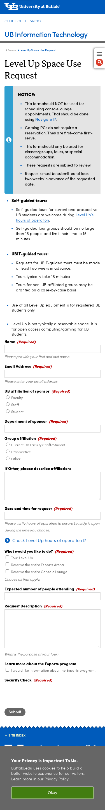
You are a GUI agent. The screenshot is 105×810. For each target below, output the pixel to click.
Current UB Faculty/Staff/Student (38, 445)
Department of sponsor (25, 421)
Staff (15, 405)
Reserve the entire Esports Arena (37, 565)
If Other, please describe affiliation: (37, 468)
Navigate (45, 119)
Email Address (17, 366)
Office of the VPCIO (22, 21)
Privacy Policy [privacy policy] (56, 779)
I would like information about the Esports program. (53, 671)
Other (15, 459)
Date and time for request (28, 508)
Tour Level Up (22, 558)
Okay (52, 792)
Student (17, 412)
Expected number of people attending (39, 589)
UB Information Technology (45, 34)
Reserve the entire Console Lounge (39, 572)
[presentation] (47, 694)
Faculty (17, 398)
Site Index (16, 735)
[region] (52, 778)
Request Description (23, 606)
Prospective (21, 452)
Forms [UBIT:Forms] (12, 50)
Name (9, 341)
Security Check (18, 680)
